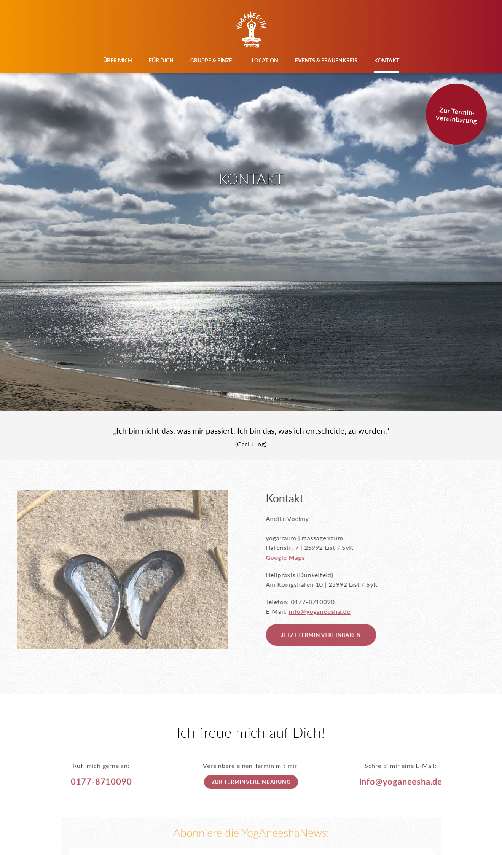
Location (265, 60)
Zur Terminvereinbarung (251, 794)
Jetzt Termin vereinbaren (333, 635)
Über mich (117, 60)
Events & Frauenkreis (326, 60)
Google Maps (297, 557)
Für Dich (161, 60)
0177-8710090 (101, 793)
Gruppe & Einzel (212, 60)
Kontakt (386, 60)
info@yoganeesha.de (332, 611)
